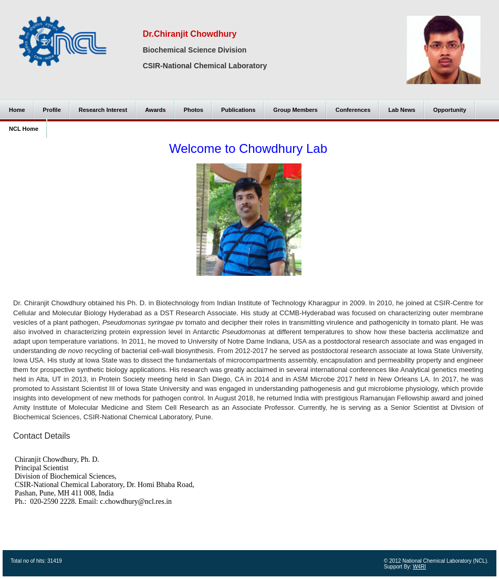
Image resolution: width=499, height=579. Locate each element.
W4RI (419, 567)
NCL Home (23, 129)
